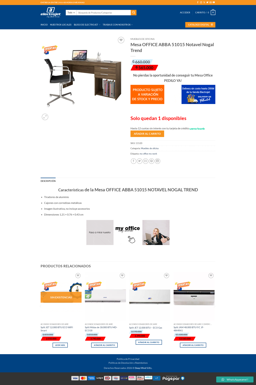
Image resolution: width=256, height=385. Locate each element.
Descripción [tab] (48, 181)
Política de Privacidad (128, 359)
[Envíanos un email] (211, 2)
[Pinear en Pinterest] (151, 161)
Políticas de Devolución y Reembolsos (128, 362)
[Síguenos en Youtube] (214, 2)
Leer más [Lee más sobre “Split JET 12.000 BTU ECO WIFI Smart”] (60, 345)
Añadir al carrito (147, 133)
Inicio (44, 24)
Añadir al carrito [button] (104, 345)
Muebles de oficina (142, 39)
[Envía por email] (145, 161)
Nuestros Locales (61, 24)
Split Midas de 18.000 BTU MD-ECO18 (101, 329)
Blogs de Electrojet (87, 24)
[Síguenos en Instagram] (201, 2)
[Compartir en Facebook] (133, 161)
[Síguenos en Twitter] (207, 2)
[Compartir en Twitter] (139, 161)
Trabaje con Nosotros (118, 24)
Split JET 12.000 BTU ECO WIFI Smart (57, 329)
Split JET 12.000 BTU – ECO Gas (145, 327)
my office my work (148, 153)
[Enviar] (133, 13)
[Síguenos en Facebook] (198, 2)
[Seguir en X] (204, 2)
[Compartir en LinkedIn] (157, 161)
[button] (185, 12)
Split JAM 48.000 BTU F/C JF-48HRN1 (189, 329)
